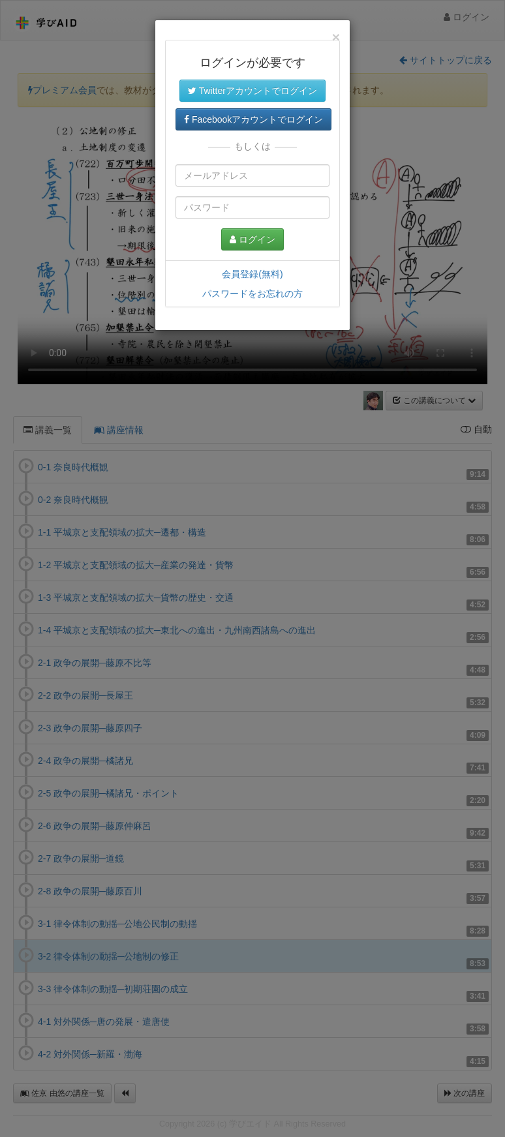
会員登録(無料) (252, 274)
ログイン (252, 239)
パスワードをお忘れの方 (252, 293)
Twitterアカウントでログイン (252, 90)
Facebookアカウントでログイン (253, 119)
